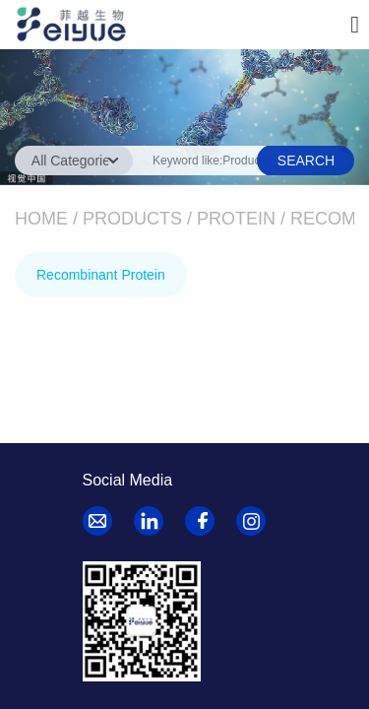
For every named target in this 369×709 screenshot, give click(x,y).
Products (132, 218)
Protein (236, 218)
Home (41, 218)
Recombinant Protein (100, 275)
